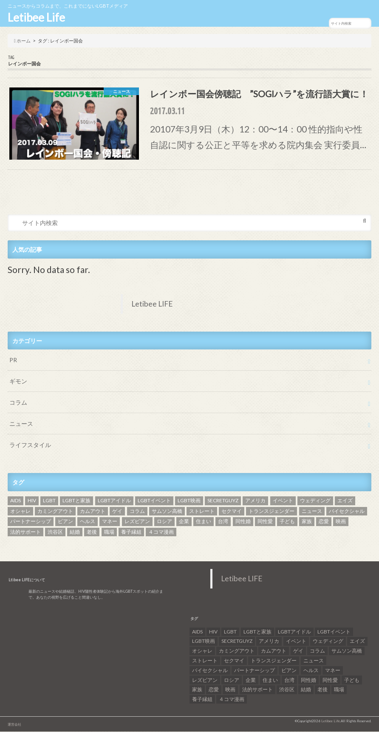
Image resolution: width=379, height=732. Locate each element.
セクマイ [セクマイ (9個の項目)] (231, 511)
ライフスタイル (30, 445)
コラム (18, 402)
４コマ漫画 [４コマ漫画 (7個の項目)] (161, 532)
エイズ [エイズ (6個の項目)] (345, 501)
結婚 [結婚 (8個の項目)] (75, 532)
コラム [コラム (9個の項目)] (137, 511)
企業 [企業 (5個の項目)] (184, 521)
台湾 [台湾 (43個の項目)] (223, 521)
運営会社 (14, 725)
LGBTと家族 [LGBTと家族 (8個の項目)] (76, 501)
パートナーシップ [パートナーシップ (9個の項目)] (30, 521)
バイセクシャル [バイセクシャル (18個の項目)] (347, 511)
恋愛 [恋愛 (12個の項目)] (324, 521)
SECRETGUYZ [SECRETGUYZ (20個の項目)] (222, 501)
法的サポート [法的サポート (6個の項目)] (25, 532)
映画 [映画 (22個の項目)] (341, 521)
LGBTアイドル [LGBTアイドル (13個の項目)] (114, 501)
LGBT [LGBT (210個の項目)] (49, 501)
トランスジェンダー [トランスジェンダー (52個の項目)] (271, 511)
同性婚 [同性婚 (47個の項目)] (243, 521)
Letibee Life (36, 17)
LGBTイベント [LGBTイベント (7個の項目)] (154, 501)
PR (13, 360)
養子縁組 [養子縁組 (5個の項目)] (131, 532)
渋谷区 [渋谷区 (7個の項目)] (55, 532)
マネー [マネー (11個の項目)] (109, 521)
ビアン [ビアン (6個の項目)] (65, 521)
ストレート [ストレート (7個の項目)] (202, 511)
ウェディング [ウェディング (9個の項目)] (315, 501)
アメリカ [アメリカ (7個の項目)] (255, 501)
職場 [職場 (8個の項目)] (109, 532)
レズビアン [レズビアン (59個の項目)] (137, 521)
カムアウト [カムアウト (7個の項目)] (92, 511)
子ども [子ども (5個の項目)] (287, 521)
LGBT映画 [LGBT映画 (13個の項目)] (189, 501)
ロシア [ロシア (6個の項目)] (164, 521)
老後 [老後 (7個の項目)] (92, 532)
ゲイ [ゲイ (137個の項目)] (117, 511)
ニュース (21, 424)
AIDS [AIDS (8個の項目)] (15, 501)
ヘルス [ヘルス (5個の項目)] (87, 521)
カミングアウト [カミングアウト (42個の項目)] (55, 511)
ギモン (18, 381)
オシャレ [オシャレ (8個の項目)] (20, 511)
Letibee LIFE (152, 304)
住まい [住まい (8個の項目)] (203, 521)
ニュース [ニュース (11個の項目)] (312, 511)
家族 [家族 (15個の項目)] (307, 521)
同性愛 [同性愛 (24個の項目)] (265, 521)
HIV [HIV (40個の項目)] (32, 501)
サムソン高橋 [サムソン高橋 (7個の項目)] (167, 511)
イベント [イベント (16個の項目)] (283, 501)
